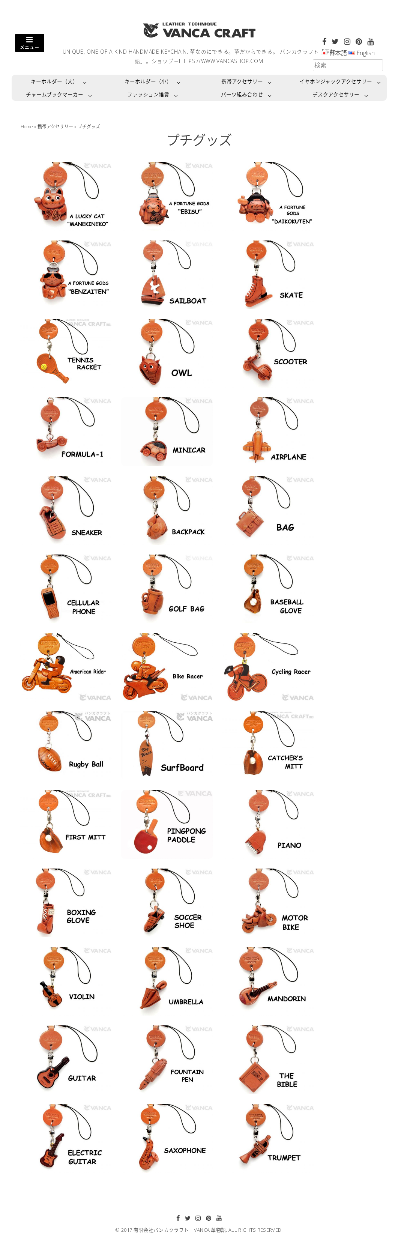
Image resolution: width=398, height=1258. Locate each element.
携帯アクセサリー (242, 81)
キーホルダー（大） (54, 81)
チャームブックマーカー (54, 94)
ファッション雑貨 (148, 94)
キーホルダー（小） (148, 81)
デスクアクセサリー (335, 94)
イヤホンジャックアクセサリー (335, 81)
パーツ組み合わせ (242, 94)
